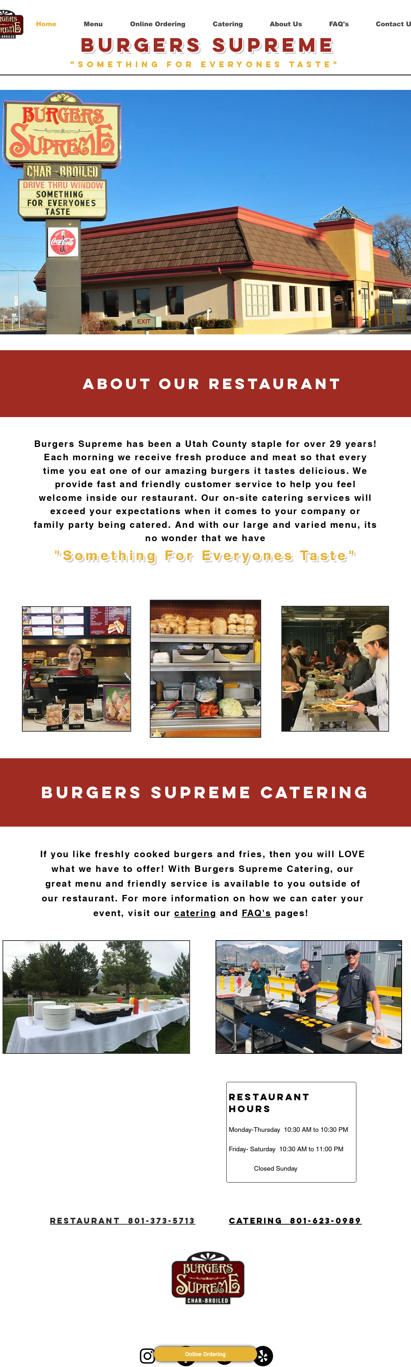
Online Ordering (205, 1354)
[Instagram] (147, 1356)
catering (195, 912)
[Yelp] (263, 1356)
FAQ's (257, 912)
